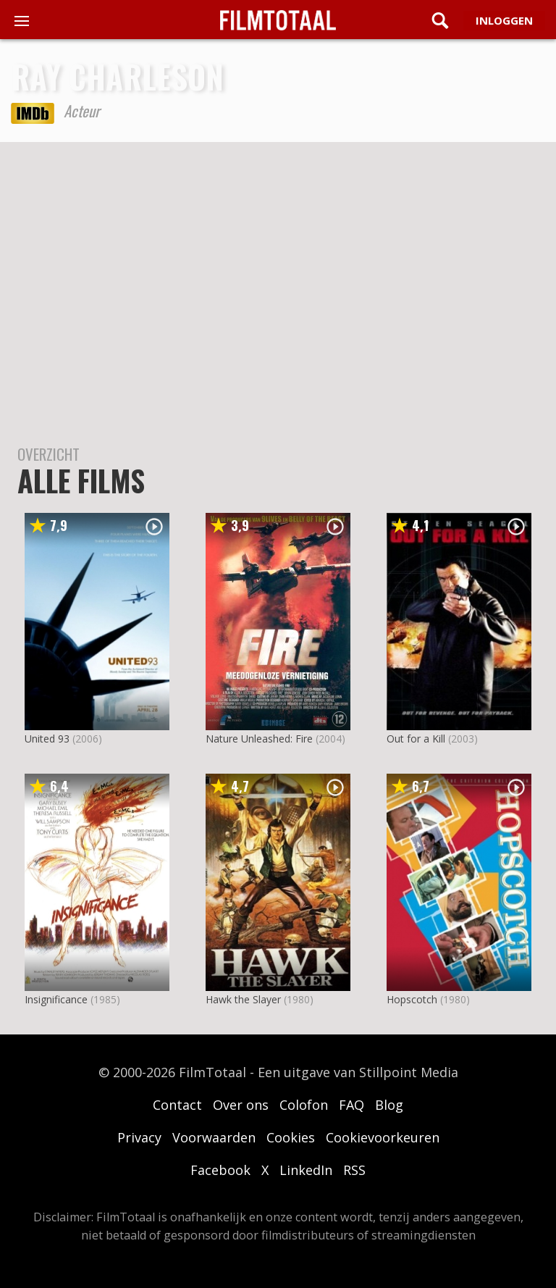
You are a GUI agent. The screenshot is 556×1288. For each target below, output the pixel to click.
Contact (177, 1104)
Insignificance (56, 999)
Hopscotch (412, 999)
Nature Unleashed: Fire (259, 738)
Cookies (290, 1137)
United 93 (47, 738)
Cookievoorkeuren (382, 1137)
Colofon (303, 1104)
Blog (389, 1104)
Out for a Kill (416, 738)
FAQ (351, 1104)
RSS (354, 1170)
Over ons (241, 1104)
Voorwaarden (214, 1137)
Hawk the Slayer (243, 999)
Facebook (220, 1170)
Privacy (139, 1137)
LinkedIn (305, 1170)
